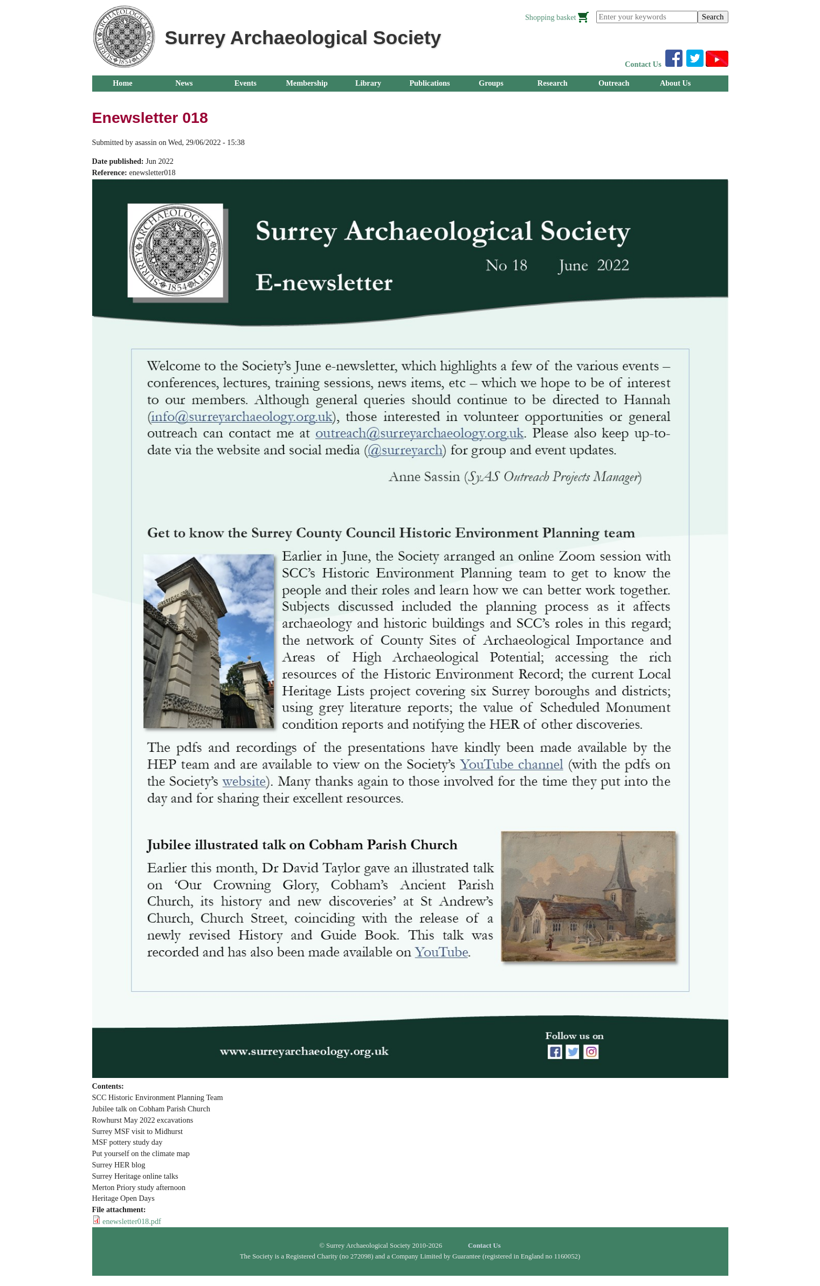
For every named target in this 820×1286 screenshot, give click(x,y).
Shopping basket (550, 17)
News (183, 83)
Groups (491, 83)
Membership (307, 83)
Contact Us (643, 64)
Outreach (613, 83)
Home (122, 83)
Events (246, 83)
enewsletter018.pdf (131, 1221)
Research (553, 83)
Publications (429, 83)
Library (368, 83)
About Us (675, 83)
